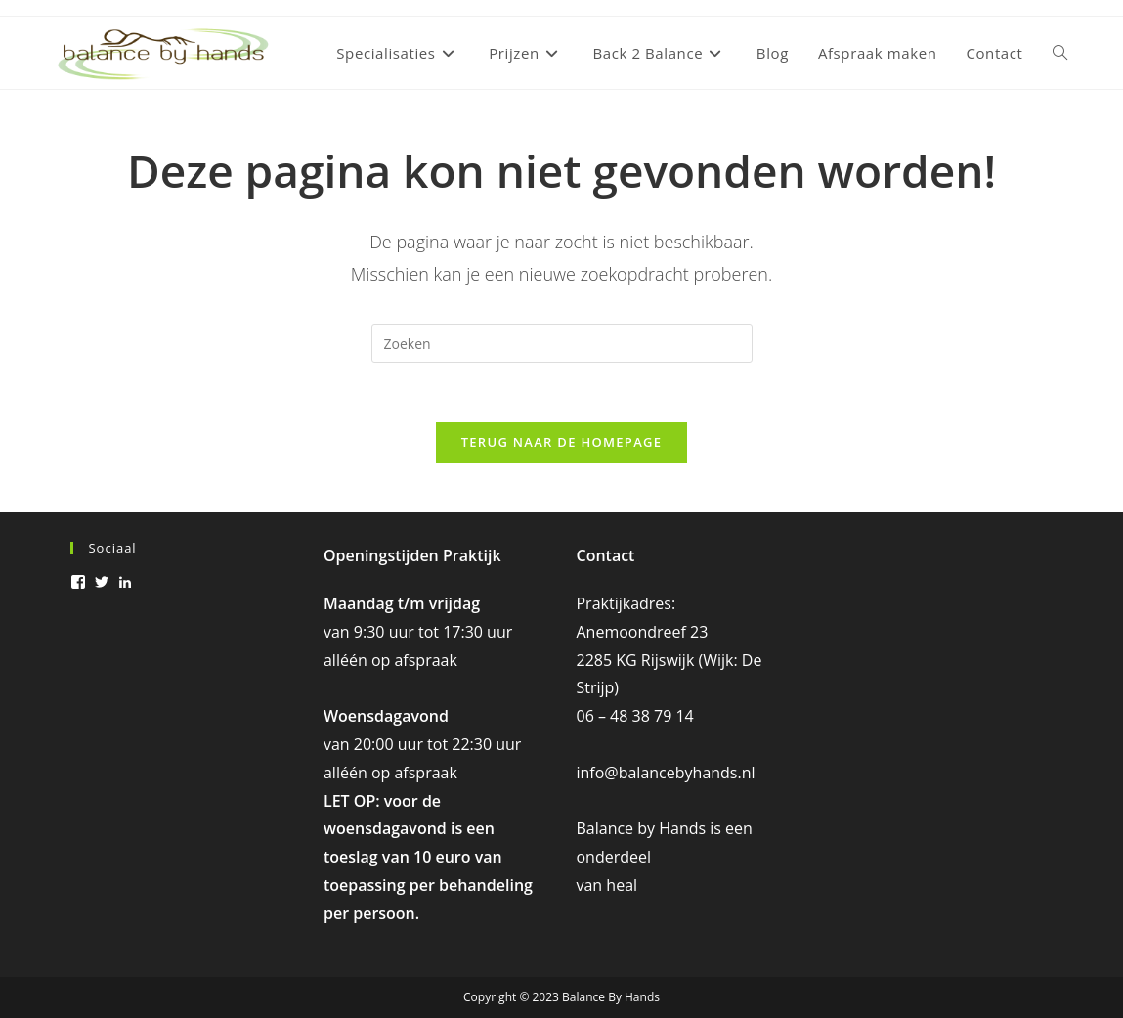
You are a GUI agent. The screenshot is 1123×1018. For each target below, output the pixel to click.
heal (621, 885)
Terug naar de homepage (562, 442)
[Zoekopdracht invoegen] (562, 343)
